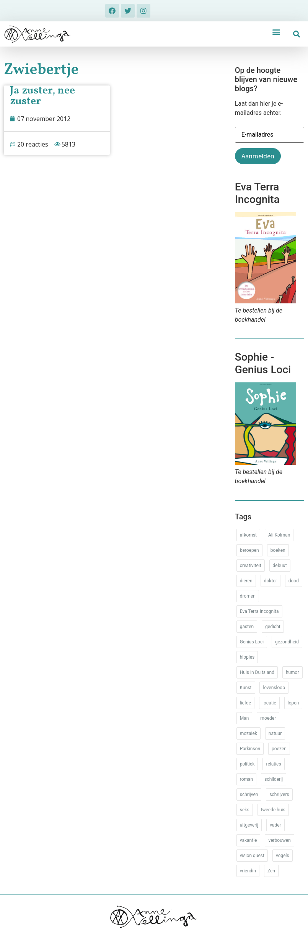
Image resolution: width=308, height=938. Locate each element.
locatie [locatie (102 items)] (269, 703)
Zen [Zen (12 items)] (271, 871)
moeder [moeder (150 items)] (268, 718)
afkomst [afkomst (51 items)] (248, 535)
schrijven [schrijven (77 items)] (249, 794)
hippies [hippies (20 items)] (247, 657)
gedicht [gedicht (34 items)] (272, 626)
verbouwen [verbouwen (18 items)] (279, 840)
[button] (276, 31)
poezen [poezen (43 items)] (279, 748)
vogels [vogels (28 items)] (282, 855)
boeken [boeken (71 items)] (278, 550)
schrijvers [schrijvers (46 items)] (279, 794)
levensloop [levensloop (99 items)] (274, 687)
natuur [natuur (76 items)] (275, 733)
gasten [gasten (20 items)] (247, 626)
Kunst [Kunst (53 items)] (246, 687)
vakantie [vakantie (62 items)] (248, 840)
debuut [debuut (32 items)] (280, 565)
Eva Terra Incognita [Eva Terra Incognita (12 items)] (259, 611)
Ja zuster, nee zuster (42, 96)
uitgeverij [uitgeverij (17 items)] (249, 825)
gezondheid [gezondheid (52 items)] (287, 642)
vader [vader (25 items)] (275, 825)
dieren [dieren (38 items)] (246, 580)
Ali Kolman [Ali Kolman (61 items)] (279, 535)
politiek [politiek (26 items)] (247, 764)
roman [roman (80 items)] (246, 779)
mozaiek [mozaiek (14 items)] (248, 733)
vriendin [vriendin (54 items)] (248, 871)
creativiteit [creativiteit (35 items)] (250, 565)
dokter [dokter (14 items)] (270, 580)
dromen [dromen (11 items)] (248, 596)
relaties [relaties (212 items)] (273, 764)
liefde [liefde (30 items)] (245, 703)
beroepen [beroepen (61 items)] (249, 550)
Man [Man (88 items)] (244, 718)
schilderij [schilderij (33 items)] (273, 779)
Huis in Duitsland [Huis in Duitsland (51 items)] (257, 672)
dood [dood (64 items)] (293, 580)
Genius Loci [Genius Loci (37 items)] (252, 642)
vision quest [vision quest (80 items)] (252, 855)
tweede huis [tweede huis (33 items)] (273, 809)
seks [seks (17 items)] (244, 809)
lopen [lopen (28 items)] (293, 703)
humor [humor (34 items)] (292, 672)
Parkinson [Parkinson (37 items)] (250, 748)
